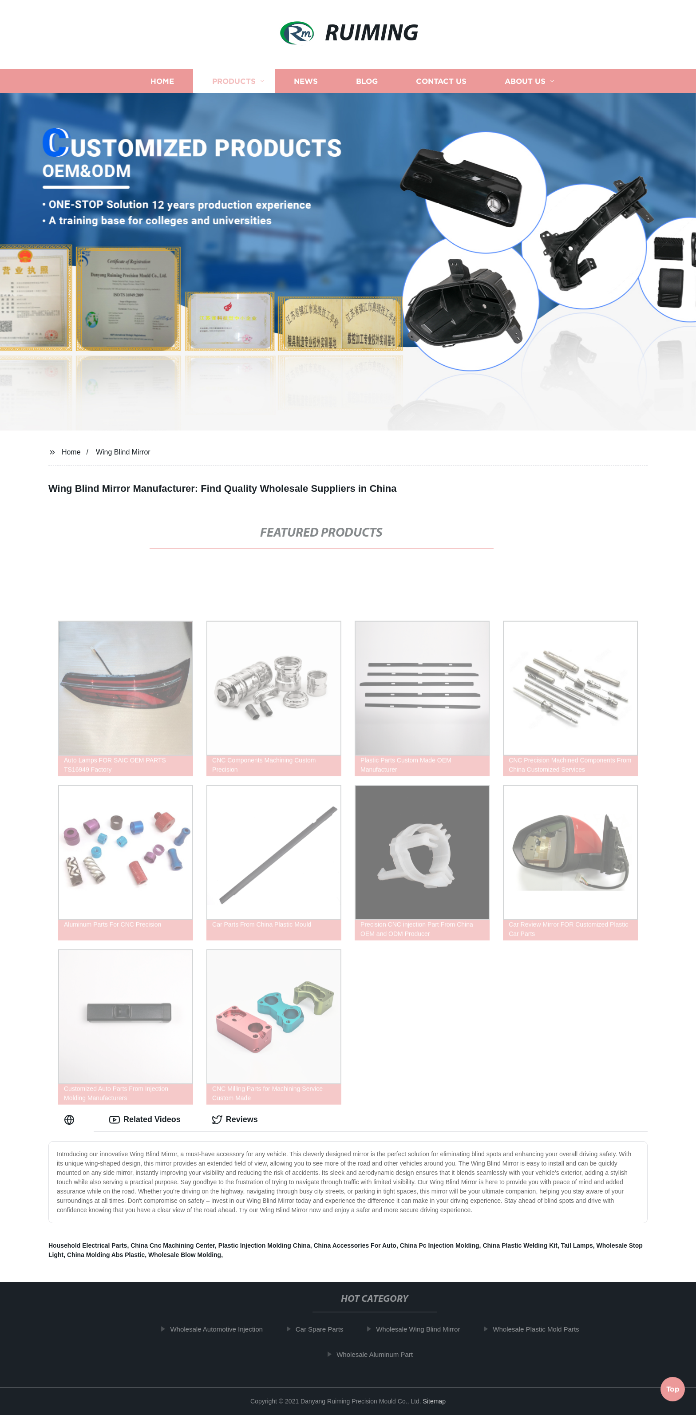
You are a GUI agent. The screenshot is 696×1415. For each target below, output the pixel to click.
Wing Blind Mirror (123, 452)
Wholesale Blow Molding (184, 1254)
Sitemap (434, 1401)
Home (162, 81)
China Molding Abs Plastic (106, 1254)
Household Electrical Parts (87, 1245)
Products (234, 81)
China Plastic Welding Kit (520, 1245)
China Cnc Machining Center (172, 1245)
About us (525, 81)
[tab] (71, 1119)
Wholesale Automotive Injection (222, 1329)
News (306, 81)
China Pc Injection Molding (439, 1245)
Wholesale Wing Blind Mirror (424, 1329)
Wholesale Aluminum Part (381, 1354)
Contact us (441, 81)
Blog (367, 81)
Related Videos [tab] (145, 1120)
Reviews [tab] (235, 1120)
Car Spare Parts (325, 1329)
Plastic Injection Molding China (264, 1245)
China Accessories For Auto (354, 1245)
